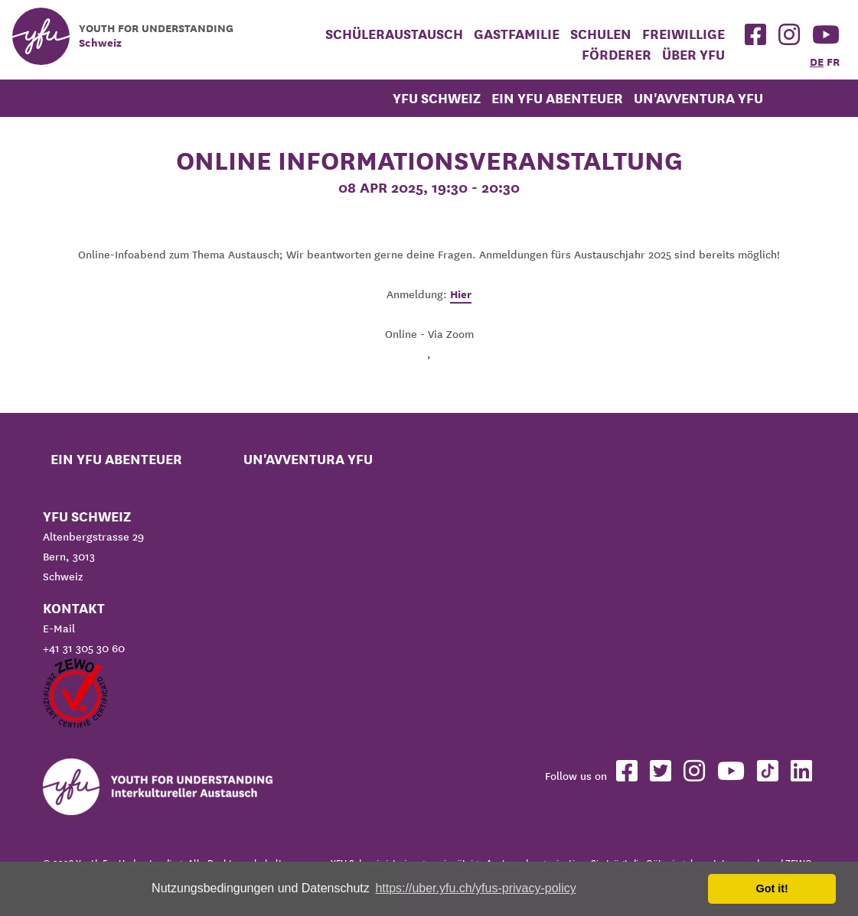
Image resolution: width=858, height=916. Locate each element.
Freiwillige (683, 34)
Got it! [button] (772, 888)
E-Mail (59, 628)
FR (833, 62)
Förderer (616, 54)
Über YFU (693, 54)
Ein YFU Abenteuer (557, 98)
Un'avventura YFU (698, 98)
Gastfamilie (516, 34)
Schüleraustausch (394, 34)
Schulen (600, 34)
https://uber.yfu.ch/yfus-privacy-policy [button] (475, 888)
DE (817, 62)
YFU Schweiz (437, 98)
